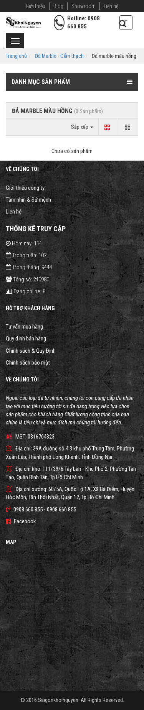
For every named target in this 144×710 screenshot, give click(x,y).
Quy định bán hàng (26, 338)
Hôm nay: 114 (24, 243)
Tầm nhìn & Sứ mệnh (28, 199)
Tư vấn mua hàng (24, 326)
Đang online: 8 (25, 291)
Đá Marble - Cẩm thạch (59, 56)
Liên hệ (111, 6)
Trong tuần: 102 (26, 255)
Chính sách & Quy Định (31, 350)
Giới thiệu (35, 6)
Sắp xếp (82, 127)
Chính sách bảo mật (28, 362)
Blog (58, 6)
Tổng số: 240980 (27, 279)
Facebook (21, 521)
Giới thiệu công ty (25, 187)
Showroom (83, 6)
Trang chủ (16, 56)
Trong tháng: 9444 (29, 267)
